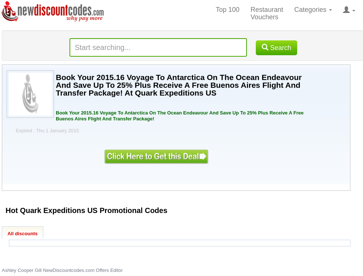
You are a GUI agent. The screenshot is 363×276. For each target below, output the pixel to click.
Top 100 (228, 9)
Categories (313, 9)
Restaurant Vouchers (267, 13)
